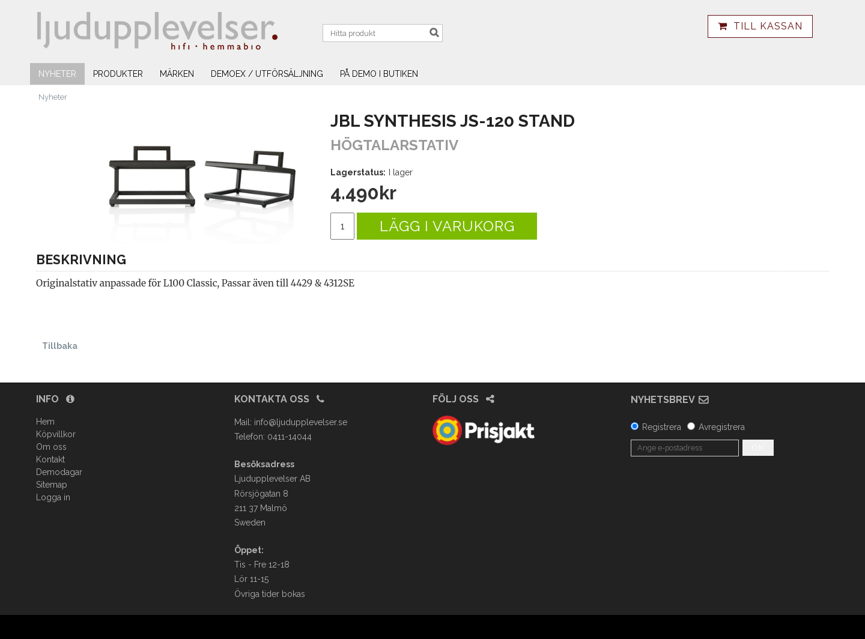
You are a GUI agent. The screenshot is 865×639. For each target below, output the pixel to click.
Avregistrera (722, 427)
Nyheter (57, 74)
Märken (177, 74)
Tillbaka (59, 346)
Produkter (118, 74)
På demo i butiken (379, 74)
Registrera (661, 427)
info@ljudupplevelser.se (300, 422)
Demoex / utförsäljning (267, 74)
